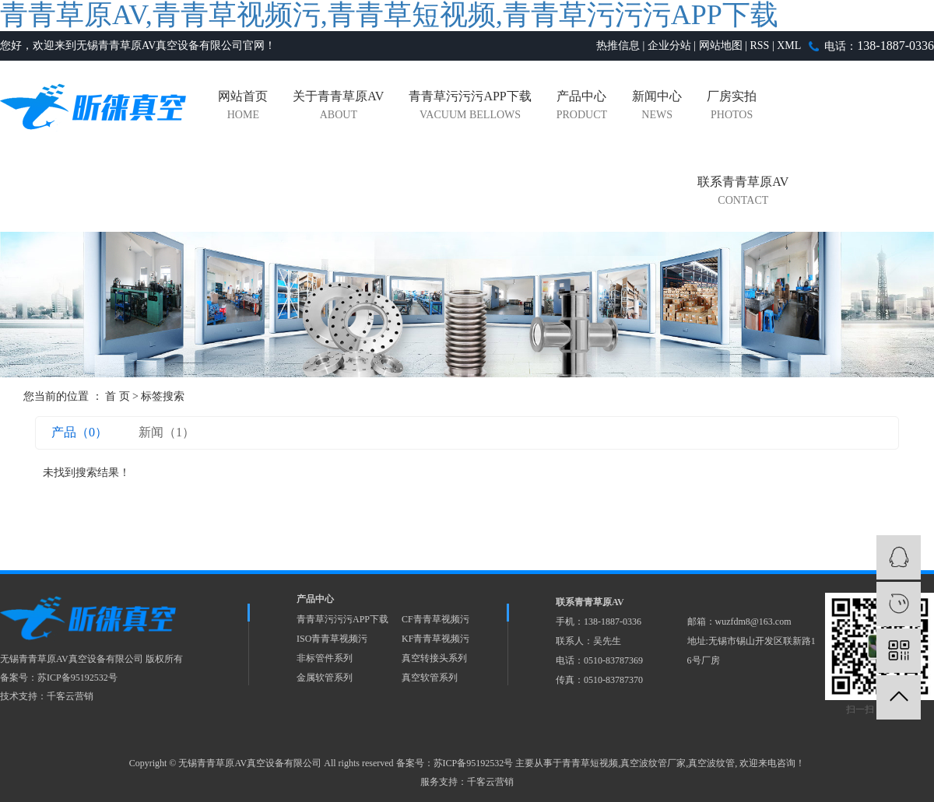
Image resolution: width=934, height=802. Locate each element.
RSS (759, 45)
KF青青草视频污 (435, 638)
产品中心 (582, 106)
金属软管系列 (325, 677)
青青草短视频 (590, 763)
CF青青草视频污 (435, 619)
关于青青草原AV (338, 106)
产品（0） (79, 432)
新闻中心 (657, 106)
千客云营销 (70, 696)
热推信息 (618, 45)
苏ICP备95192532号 (77, 677)
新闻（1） (167, 432)
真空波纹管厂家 (653, 763)
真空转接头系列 (434, 658)
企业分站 (669, 45)
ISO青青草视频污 (332, 638)
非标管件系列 (325, 658)
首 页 (117, 396)
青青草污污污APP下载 (470, 106)
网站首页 (243, 106)
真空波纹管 (711, 763)
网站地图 (721, 45)
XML (789, 45)
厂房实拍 (732, 106)
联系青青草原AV (742, 192)
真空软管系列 (430, 677)
